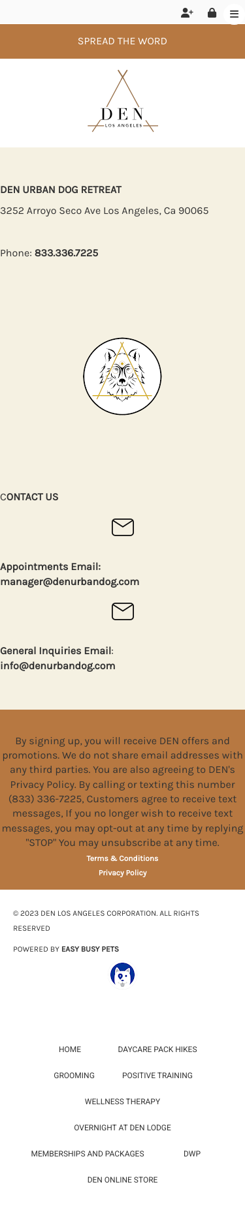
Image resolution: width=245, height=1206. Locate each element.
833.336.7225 (67, 253)
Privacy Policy (123, 873)
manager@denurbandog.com (69, 582)
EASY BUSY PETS (90, 949)
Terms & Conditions (123, 859)
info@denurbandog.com (58, 666)
